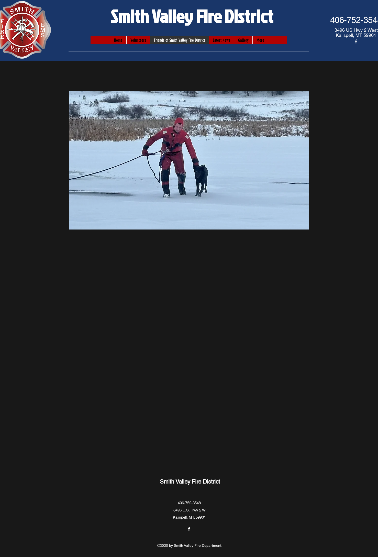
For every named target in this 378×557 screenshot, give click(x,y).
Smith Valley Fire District (192, 16)
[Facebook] (356, 41)
